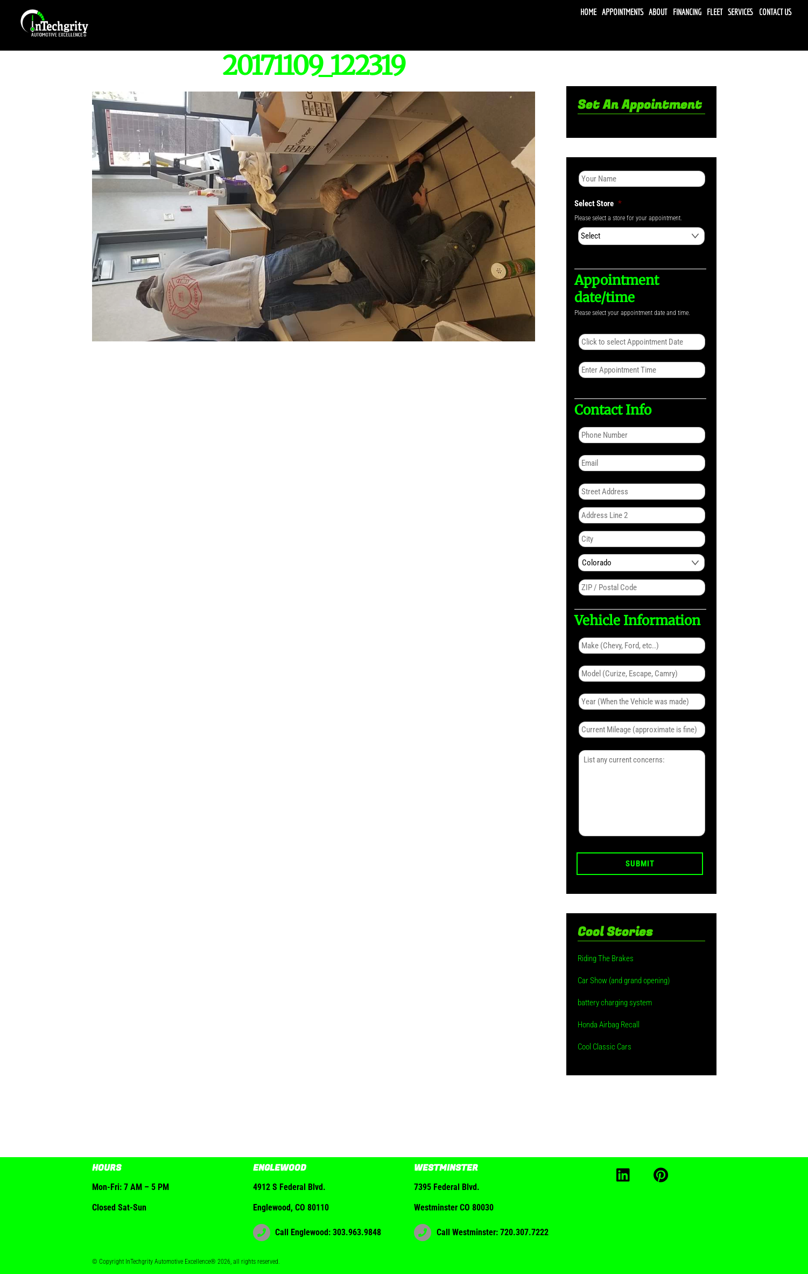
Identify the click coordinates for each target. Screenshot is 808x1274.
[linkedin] (626, 1174)
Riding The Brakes (606, 958)
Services (740, 12)
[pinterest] (663, 1174)
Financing (687, 12)
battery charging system (615, 1002)
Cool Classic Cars (604, 1047)
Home (588, 12)
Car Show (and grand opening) (624, 980)
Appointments (622, 12)
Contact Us (775, 12)
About (658, 12)
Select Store (598, 203)
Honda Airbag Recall (609, 1025)
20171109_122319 (313, 66)
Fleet (714, 12)
